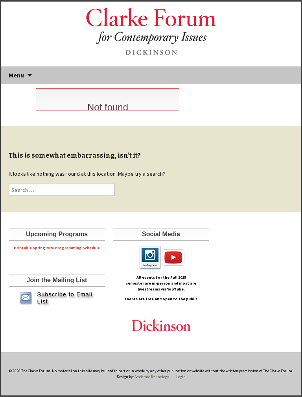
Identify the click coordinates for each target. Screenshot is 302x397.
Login (181, 376)
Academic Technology (151, 376)
